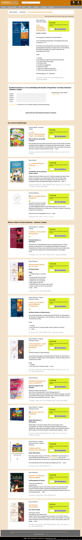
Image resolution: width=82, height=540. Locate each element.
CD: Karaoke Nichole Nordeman (37, 197)
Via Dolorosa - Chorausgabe (33, 506)
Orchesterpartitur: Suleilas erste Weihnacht (37, 449)
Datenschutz (34, 538)
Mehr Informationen (39, 535)
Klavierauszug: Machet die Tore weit (36, 265)
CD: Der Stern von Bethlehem (36, 413)
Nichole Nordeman (34, 193)
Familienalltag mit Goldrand (36, 164)
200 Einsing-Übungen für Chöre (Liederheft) (37, 382)
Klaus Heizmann (40, 20)
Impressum (41, 538)
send (6, 2)
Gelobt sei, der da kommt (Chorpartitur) (37, 232)
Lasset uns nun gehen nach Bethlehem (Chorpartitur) (36, 304)
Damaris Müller (33, 127)
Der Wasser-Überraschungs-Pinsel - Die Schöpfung (37, 134)
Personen (51, 7)
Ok (47, 535)
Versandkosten (70, 16)
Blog (55, 538)
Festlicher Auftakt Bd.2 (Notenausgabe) (37, 476)
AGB (29, 538)
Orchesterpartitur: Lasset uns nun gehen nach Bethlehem (37, 345)
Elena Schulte (32, 160)
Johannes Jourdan (41, 22)
